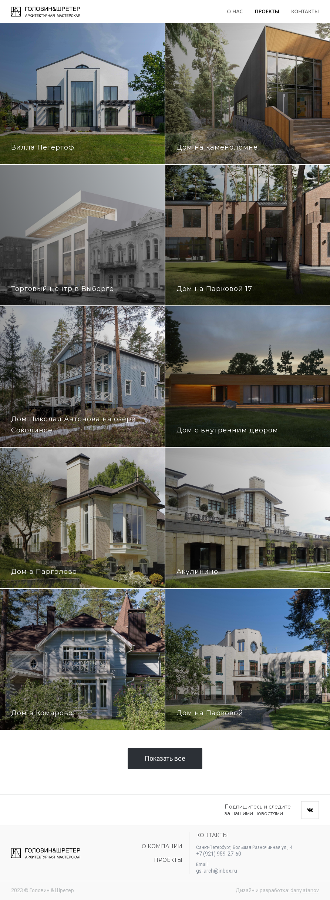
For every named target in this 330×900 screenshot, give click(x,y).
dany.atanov (304, 890)
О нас (235, 11)
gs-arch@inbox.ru (216, 871)
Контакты (305, 11)
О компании (162, 846)
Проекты (267, 11)
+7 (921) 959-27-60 (218, 854)
